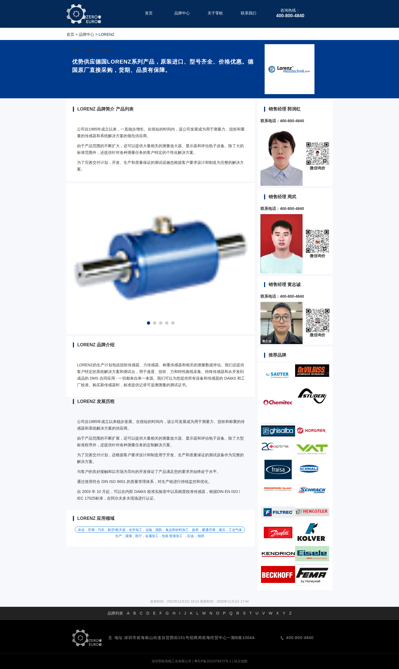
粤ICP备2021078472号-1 (212, 661)
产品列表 (105, 50)
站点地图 (240, 661)
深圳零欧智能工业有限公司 (171, 661)
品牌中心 (86, 34)
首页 (70, 34)
